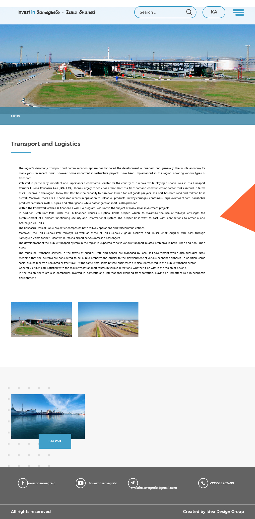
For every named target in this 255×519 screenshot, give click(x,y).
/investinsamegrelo (38, 483)
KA (214, 12)
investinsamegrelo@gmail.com (153, 485)
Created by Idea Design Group (213, 511)
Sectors (15, 115)
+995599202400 (217, 483)
